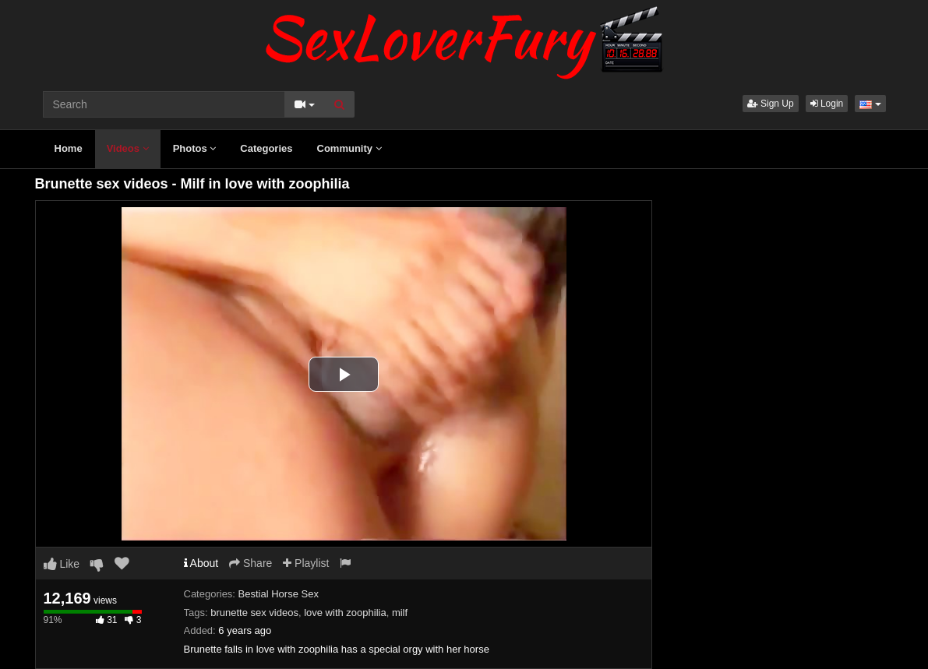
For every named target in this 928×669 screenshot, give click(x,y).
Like (62, 564)
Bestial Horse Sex (278, 594)
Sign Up (770, 103)
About (201, 563)
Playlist (306, 563)
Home (69, 148)
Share (250, 563)
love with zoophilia (345, 612)
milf (400, 612)
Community (349, 148)
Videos (128, 148)
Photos (195, 148)
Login (827, 103)
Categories (266, 148)
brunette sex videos (254, 612)
